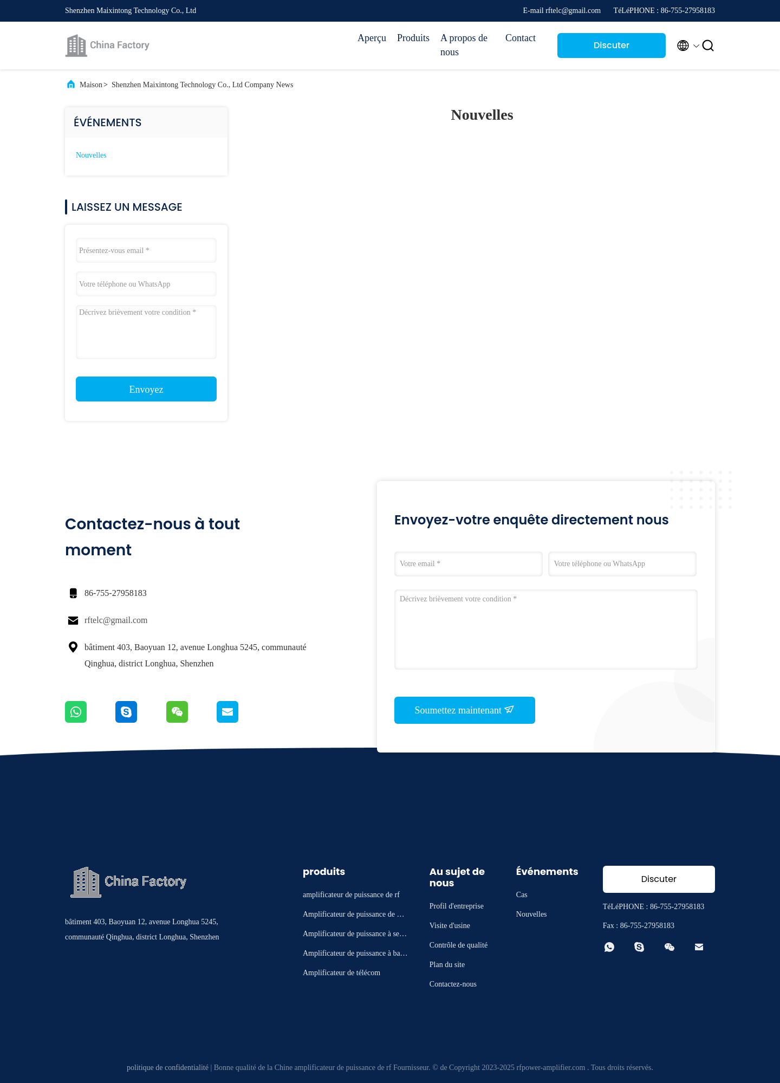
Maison (91, 85)
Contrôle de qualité (458, 945)
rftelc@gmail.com (115, 620)
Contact (520, 38)
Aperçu (372, 38)
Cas (522, 895)
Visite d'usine (450, 926)
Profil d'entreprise (457, 906)
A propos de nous (463, 45)
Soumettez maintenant (465, 710)
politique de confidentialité (168, 1067)
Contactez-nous (453, 984)
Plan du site (447, 965)
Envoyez (146, 389)
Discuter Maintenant (612, 48)
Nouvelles (91, 155)
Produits (413, 38)
